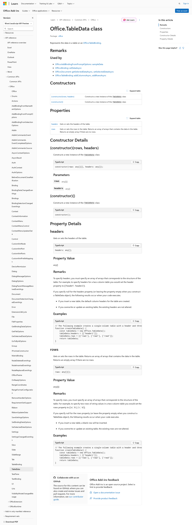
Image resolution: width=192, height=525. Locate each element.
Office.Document (63, 71)
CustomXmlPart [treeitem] (18, 239)
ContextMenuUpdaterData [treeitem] (22, 223)
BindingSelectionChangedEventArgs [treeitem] (22, 196)
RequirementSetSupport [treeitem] (21, 393)
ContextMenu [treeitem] (17, 212)
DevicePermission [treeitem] (19, 257)
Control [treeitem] (15, 229)
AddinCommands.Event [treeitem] (21, 126)
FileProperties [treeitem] (17, 312)
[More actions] (139, 20)
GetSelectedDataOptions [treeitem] (22, 327)
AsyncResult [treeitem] (17, 148)
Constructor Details (168, 35)
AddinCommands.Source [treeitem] (22, 139)
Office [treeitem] (14, 82)
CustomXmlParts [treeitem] (18, 244)
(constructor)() (57, 102)
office (60, 36)
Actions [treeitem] (15, 91)
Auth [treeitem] (14, 153)
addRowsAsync (99, 75)
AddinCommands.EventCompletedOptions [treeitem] (22, 132)
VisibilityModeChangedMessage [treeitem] (22, 486)
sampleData (97, 64)
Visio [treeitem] (9, 57)
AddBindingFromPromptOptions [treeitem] (22, 106)
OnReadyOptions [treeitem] (19, 371)
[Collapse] (32, 17)
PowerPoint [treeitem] (12, 53)
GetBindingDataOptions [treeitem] (21, 317)
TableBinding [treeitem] (17, 455)
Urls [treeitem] (13, 479)
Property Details (166, 39)
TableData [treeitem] (16, 460)
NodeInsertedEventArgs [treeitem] (21, 356)
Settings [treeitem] (15, 422)
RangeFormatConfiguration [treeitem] (22, 382)
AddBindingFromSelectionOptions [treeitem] (22, 114)
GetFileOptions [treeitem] (18, 322)
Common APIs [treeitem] (15, 72)
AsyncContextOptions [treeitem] (21, 143)
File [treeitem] (13, 307)
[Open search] (179, 3)
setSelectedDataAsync (103, 71)
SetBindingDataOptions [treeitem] (21, 413)
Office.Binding (61, 67)
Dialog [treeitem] (14, 262)
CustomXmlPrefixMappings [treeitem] (22, 251)
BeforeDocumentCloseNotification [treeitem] (22, 170)
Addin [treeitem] (14, 121)
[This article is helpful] (180, 48)
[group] (97, 333)
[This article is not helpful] (183, 48)
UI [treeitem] (13, 474)
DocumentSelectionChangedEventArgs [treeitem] (22, 291)
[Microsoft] (5, 3)
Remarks (163, 25)
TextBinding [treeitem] (16, 469)
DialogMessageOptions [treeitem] (21, 267)
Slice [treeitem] (13, 435)
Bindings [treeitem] (15, 189)
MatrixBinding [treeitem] (17, 346)
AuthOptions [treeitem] (17, 163)
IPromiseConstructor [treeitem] (20, 341)
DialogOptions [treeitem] (17, 272)
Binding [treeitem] (15, 176)
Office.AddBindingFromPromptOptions (73, 64)
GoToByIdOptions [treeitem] (19, 332)
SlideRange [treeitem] (16, 445)
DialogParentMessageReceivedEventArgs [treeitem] (22, 278)
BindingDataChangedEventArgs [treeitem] (22, 183)
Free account (182, 10)
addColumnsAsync (82, 75)
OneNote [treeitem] (11, 43)
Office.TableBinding (92, 42)
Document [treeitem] (16, 285)
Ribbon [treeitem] (14, 398)
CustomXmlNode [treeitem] (19, 234)
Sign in (186, 3)
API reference (64, 20)
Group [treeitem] (14, 336)
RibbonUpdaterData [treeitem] (20, 403)
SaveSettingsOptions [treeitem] (20, 408)
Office (93, 20)
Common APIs (81, 20)
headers (54, 124)
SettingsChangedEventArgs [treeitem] (22, 429)
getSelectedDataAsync (82, 71)
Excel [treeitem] (9, 38)
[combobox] (18, 23)
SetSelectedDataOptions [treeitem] (22, 418)
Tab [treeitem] (13, 450)
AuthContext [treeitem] (17, 158)
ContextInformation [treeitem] (20, 207)
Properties (164, 32)
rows (53, 129)
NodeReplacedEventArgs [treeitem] (22, 361)
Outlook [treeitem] (10, 48)
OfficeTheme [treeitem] (17, 366)
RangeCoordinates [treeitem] (19, 375)
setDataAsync (75, 67)
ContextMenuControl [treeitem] (20, 216)
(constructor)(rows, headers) (62, 96)
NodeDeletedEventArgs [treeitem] (21, 351)
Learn (53, 20)
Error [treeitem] (14, 298)
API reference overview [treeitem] (16, 33)
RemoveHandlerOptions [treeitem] (21, 388)
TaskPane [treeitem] (15, 465)
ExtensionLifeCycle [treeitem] (19, 302)
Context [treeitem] (15, 202)
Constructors (165, 28)
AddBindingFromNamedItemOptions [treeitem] (22, 98)
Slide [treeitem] (14, 440)
